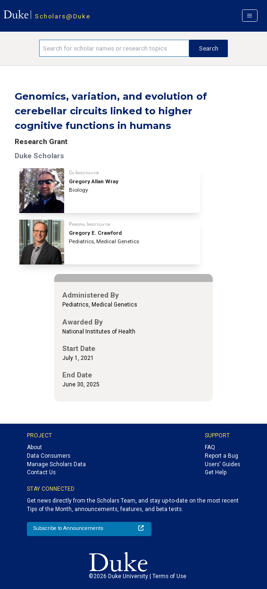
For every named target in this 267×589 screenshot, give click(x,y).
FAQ (210, 447)
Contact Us (41, 472)
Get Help (215, 472)
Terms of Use (169, 576)
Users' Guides (222, 464)
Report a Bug (221, 455)
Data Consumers (48, 455)
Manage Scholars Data (56, 464)
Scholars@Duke (62, 16)
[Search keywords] (114, 48)
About (34, 447)
